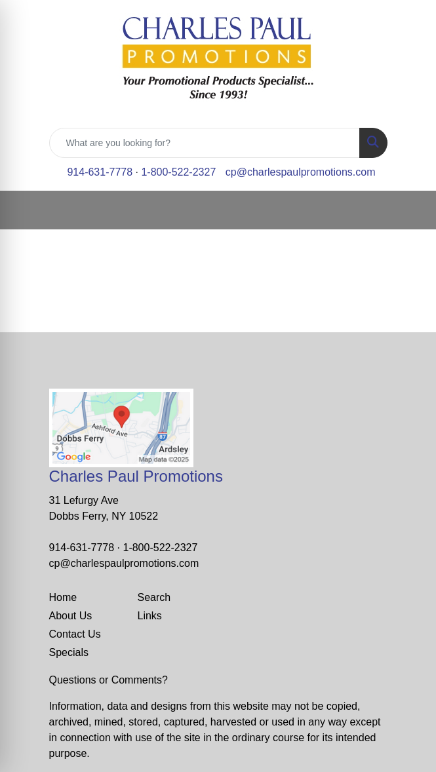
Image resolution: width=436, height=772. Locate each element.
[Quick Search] (204, 143)
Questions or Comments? (108, 679)
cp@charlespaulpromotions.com (301, 172)
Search (154, 597)
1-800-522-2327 (178, 172)
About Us (70, 615)
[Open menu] (410, 210)
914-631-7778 (99, 172)
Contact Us (75, 634)
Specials (69, 652)
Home (63, 597)
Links (150, 615)
